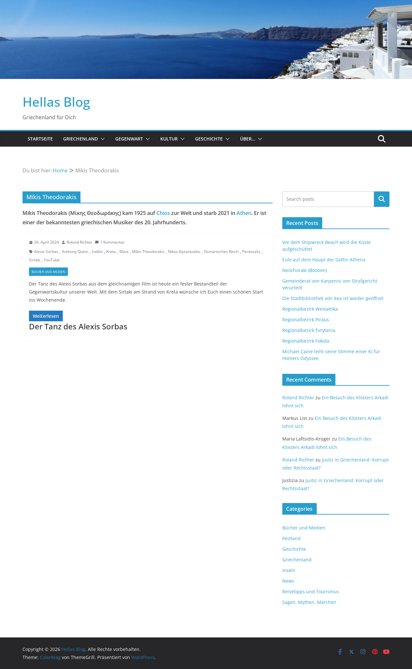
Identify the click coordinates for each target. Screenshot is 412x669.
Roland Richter (79, 242)
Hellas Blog (56, 102)
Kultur (169, 139)
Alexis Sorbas (46, 251)
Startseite (40, 139)
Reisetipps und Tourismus (310, 591)
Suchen (381, 199)
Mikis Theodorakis (148, 251)
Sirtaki (34, 260)
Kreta (111, 251)
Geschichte (209, 139)
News (288, 581)
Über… (247, 139)
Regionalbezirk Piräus (305, 319)
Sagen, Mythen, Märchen (309, 602)
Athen (244, 213)
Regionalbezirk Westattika (310, 309)
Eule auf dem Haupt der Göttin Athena (323, 260)
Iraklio (97, 251)
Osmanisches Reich (221, 251)
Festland (291, 538)
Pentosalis (251, 251)
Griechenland (80, 139)
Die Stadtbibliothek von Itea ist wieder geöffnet (332, 298)
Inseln (288, 570)
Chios (163, 213)
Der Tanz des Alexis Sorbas (78, 326)
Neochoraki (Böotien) (304, 270)
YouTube (52, 260)
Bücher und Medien (48, 271)
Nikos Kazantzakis (184, 251)
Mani (123, 251)
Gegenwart (129, 139)
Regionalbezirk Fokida (305, 341)
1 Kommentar (110, 242)
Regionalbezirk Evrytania (308, 330)
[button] (101, 138)
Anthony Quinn (75, 251)
